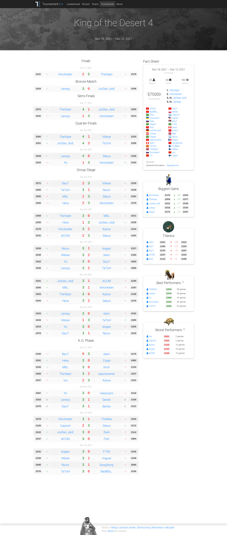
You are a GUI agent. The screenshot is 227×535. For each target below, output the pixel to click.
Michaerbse (158, 527)
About (119, 4)
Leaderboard (73, 4)
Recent (85, 4)
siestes (132, 527)
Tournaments (107, 4)
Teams (95, 4)
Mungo (114, 527)
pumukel (123, 527)
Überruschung (144, 527)
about (111, 531)
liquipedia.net (173, 165)
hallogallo (169, 527)
